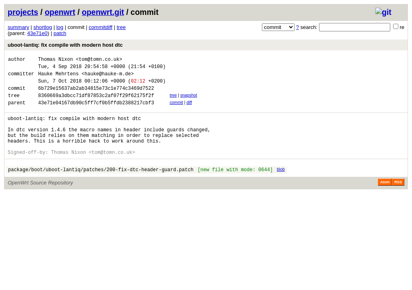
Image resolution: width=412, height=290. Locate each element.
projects (23, 12)
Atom (384, 200)
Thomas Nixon (55, 60)
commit (176, 110)
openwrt (60, 12)
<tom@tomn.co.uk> (99, 60)
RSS (398, 200)
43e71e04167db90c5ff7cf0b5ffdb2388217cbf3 (96, 111)
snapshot (188, 101)
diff (189, 110)
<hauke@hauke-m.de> (108, 77)
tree (121, 27)
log (59, 27)
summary (18, 27)
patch (60, 33)
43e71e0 (37, 33)
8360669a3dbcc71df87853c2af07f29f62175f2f (96, 102)
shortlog (42, 27)
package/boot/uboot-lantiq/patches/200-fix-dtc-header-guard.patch (101, 187)
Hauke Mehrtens (58, 77)
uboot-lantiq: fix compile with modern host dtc (65, 45)
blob (281, 186)
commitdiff (100, 27)
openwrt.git (103, 12)
